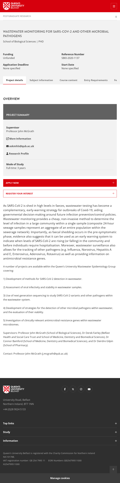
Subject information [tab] (41, 80)
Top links (8, 423)
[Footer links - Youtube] (89, 389)
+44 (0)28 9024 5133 (14, 409)
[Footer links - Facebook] (65, 389)
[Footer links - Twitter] (73, 389)
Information (10, 440)
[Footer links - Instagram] (81, 389)
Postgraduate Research (17, 16)
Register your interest (60, 193)
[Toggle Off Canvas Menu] (114, 6)
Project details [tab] (14, 80)
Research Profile (19, 153)
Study (6, 432)
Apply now (60, 182)
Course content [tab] (68, 80)
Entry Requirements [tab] (95, 80)
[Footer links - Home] (13, 389)
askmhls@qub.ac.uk (21, 146)
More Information (20, 138)
